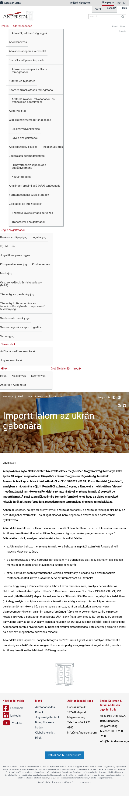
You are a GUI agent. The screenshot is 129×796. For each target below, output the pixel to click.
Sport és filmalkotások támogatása (31, 90)
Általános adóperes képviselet (27, 51)
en (124, 3)
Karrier (123, 26)
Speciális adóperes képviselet (27, 60)
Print (124, 405)
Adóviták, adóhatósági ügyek (29, 33)
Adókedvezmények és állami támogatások (29, 71)
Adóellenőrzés (18, 42)
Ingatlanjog (39, 237)
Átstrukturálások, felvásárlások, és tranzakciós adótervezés (33, 100)
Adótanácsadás (22, 26)
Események (38, 375)
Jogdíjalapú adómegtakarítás (27, 156)
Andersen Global (10, 3)
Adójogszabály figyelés (23, 147)
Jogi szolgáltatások (47, 717)
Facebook (113, 397)
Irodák (77, 368)
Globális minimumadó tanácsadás (30, 120)
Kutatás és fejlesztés (22, 81)
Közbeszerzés (41, 264)
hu (118, 3)
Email (119, 405)
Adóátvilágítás (17, 110)
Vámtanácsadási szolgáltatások (29, 194)
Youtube (124, 397)
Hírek (38, 737)
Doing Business (44, 722)
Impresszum (85, 782)
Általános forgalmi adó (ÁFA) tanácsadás (34, 185)
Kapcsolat (122, 31)
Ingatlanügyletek (53, 147)
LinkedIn (119, 397)
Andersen (42, 14)
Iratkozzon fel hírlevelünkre (64, 755)
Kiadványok (19, 375)
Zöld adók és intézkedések (25, 204)
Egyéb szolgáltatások (25, 138)
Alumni (115, 26)
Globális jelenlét (60, 368)
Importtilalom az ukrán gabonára (45, 396)
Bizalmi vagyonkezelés (26, 129)
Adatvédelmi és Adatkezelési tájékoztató (55, 782)
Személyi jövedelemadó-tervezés (32, 213)
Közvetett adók (21, 177)
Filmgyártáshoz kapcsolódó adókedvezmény (29, 166)
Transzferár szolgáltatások (28, 222)
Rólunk (39, 712)
